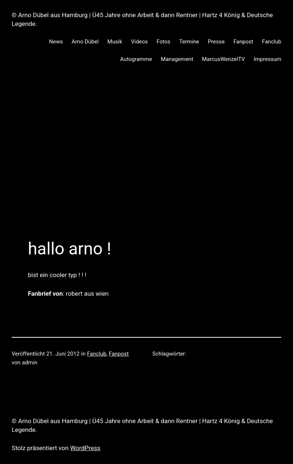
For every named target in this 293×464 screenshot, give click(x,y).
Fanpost (118, 353)
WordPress (85, 448)
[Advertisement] (146, 150)
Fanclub (97, 353)
